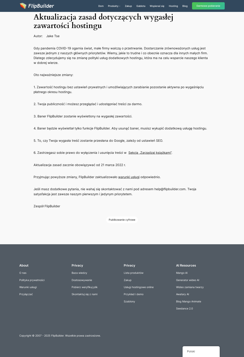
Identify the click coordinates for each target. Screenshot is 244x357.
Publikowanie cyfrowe (122, 219)
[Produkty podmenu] (119, 6)
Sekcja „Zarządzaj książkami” (149, 153)
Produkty (113, 5)
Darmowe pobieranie (208, 5)
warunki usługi (129, 177)
